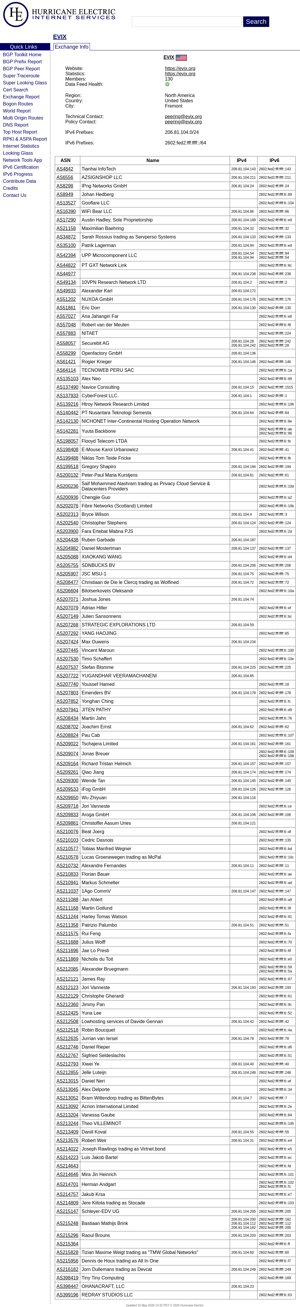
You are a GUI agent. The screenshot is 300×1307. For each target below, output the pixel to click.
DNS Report (15, 124)
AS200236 (68, 486)
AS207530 (68, 658)
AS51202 (66, 299)
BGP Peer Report (21, 68)
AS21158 (66, 228)
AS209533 (68, 789)
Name (154, 160)
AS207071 (68, 599)
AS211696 (68, 950)
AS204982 (68, 548)
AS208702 (68, 726)
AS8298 (65, 185)
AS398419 (68, 1277)
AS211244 (68, 916)
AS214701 (68, 1184)
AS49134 (66, 282)
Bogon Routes (18, 103)
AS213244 (68, 1123)
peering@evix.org (183, 116)
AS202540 (68, 522)
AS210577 (68, 848)
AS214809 (68, 1202)
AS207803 (68, 692)
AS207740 (68, 684)
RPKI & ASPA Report (25, 139)
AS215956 (68, 1260)
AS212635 (68, 1038)
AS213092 (68, 1106)
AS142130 (68, 421)
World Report (17, 110)
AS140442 (68, 412)
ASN (67, 160)
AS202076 (68, 505)
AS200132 (68, 475)
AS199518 (68, 466)
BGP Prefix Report (22, 61)
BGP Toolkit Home (22, 54)
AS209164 (68, 763)
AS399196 (68, 1294)
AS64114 (66, 370)
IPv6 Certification (21, 167)
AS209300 (68, 780)
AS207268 (68, 624)
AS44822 (66, 265)
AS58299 (66, 353)
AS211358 (68, 925)
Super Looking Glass (25, 82)
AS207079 (68, 607)
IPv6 (276, 160)
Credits (10, 188)
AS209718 (68, 806)
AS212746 (68, 1046)
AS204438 (68, 539)
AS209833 (68, 814)
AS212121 (68, 979)
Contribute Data (19, 181)
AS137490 (68, 387)
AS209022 (68, 743)
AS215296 (68, 1235)
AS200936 (68, 497)
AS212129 (68, 996)
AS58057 (66, 343)
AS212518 (68, 1029)
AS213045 (68, 1089)
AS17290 (66, 219)
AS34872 (66, 236)
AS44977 (66, 273)
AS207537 (68, 667)
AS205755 (68, 565)
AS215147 (68, 1211)
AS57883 (66, 333)
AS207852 (68, 701)
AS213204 (68, 1114)
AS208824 (68, 735)
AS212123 (68, 987)
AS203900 (68, 531)
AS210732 (68, 865)
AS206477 (68, 582)
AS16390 (66, 211)
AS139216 (68, 404)
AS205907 (68, 573)
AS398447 (68, 1286)
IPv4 (243, 160)
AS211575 (68, 933)
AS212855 (68, 1072)
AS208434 (68, 718)
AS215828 (68, 1252)
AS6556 (65, 177)
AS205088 (68, 556)
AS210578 (68, 857)
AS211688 (68, 942)
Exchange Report (21, 96)
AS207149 (68, 616)
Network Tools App (22, 160)
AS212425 (68, 1013)
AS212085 (68, 969)
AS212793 (68, 1063)
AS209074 (68, 753)
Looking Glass (18, 153)
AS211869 (68, 959)
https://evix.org (180, 68)
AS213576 (68, 1140)
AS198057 (68, 441)
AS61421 (66, 361)
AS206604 (68, 590)
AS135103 (68, 378)
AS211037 (68, 891)
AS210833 (68, 874)
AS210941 (68, 882)
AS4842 (65, 168)
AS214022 (68, 1148)
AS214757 (68, 1194)
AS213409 (68, 1131)
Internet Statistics (21, 146)
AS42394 (66, 255)
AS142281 (68, 431)
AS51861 (66, 307)
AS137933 (68, 395)
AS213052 (68, 1097)
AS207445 (68, 650)
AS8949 (65, 194)
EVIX (60, 36)
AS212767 (68, 1055)
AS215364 (68, 1243)
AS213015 (68, 1080)
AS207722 (68, 675)
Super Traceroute (21, 75)
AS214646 (68, 1174)
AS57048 (66, 324)
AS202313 (68, 514)
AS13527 (66, 202)
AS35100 (66, 245)
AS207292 (68, 633)
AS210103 (68, 840)
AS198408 (68, 449)
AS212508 (68, 1021)
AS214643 (68, 1165)
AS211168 (68, 908)
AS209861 (68, 823)
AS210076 (68, 831)
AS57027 (66, 316)
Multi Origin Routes (23, 117)
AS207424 (68, 641)
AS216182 (68, 1269)
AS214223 (68, 1157)
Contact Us (14, 195)
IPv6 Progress (18, 174)
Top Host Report (20, 131)
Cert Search (15, 89)
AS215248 (68, 1223)
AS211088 (68, 899)
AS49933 (66, 290)
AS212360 (68, 1004)
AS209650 (68, 797)
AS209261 (68, 772)
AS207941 (68, 709)
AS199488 (68, 458)
